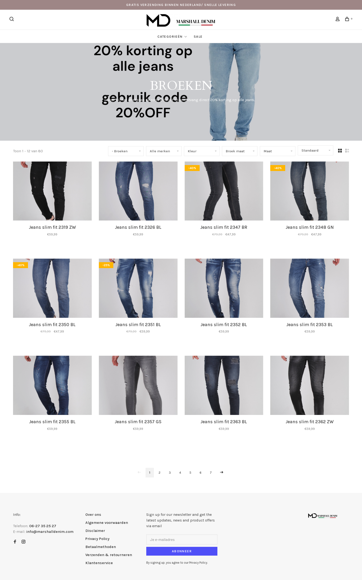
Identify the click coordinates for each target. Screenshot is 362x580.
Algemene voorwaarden (106, 522)
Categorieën (170, 37)
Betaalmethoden (100, 546)
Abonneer (182, 551)
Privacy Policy (97, 538)
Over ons (93, 514)
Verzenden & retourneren (108, 555)
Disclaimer (95, 530)
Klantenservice (99, 563)
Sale (198, 37)
